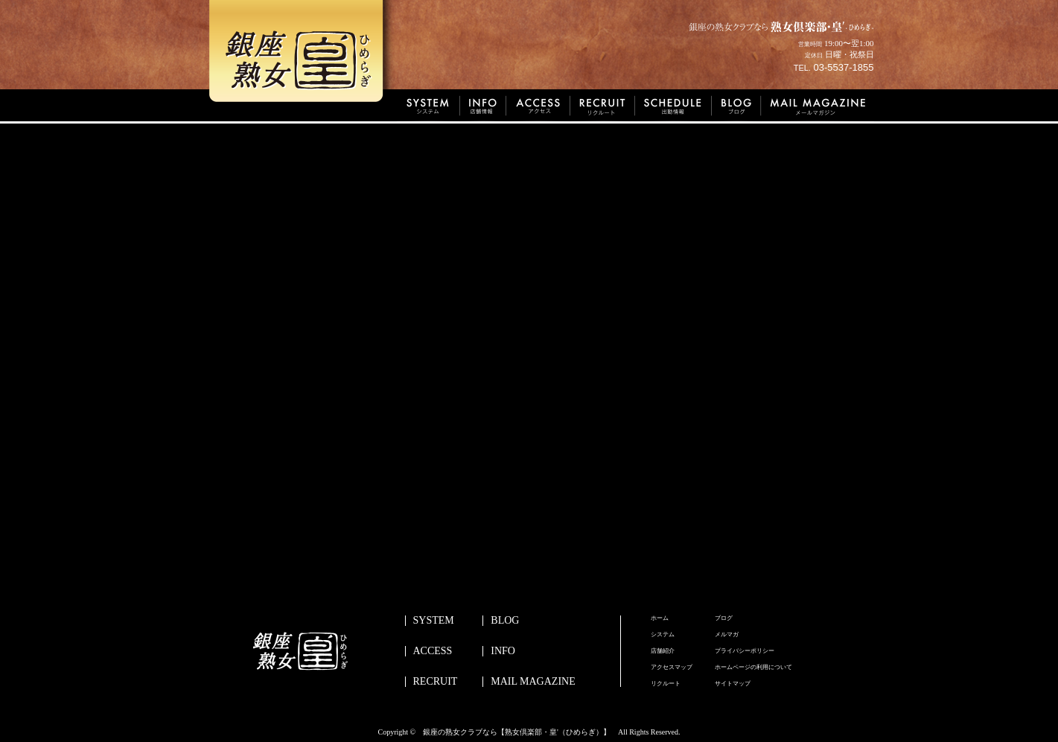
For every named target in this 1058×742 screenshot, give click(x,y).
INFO (503, 651)
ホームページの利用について (753, 668)
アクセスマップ (671, 668)
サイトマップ (733, 684)
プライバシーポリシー (744, 651)
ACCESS (433, 651)
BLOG (505, 620)
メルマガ (727, 635)
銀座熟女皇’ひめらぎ (302, 56)
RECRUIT (435, 682)
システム (663, 635)
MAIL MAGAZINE (533, 682)
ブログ (724, 618)
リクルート (666, 684)
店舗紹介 (663, 651)
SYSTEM (433, 620)
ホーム (660, 618)
